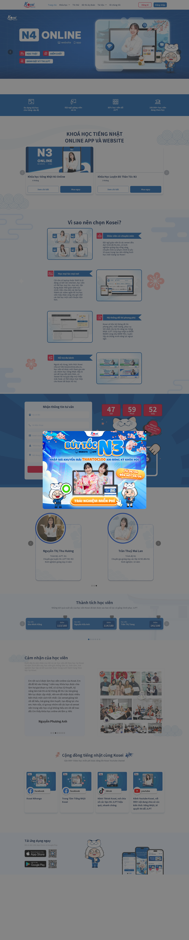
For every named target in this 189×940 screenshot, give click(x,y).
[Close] (145, 431)
